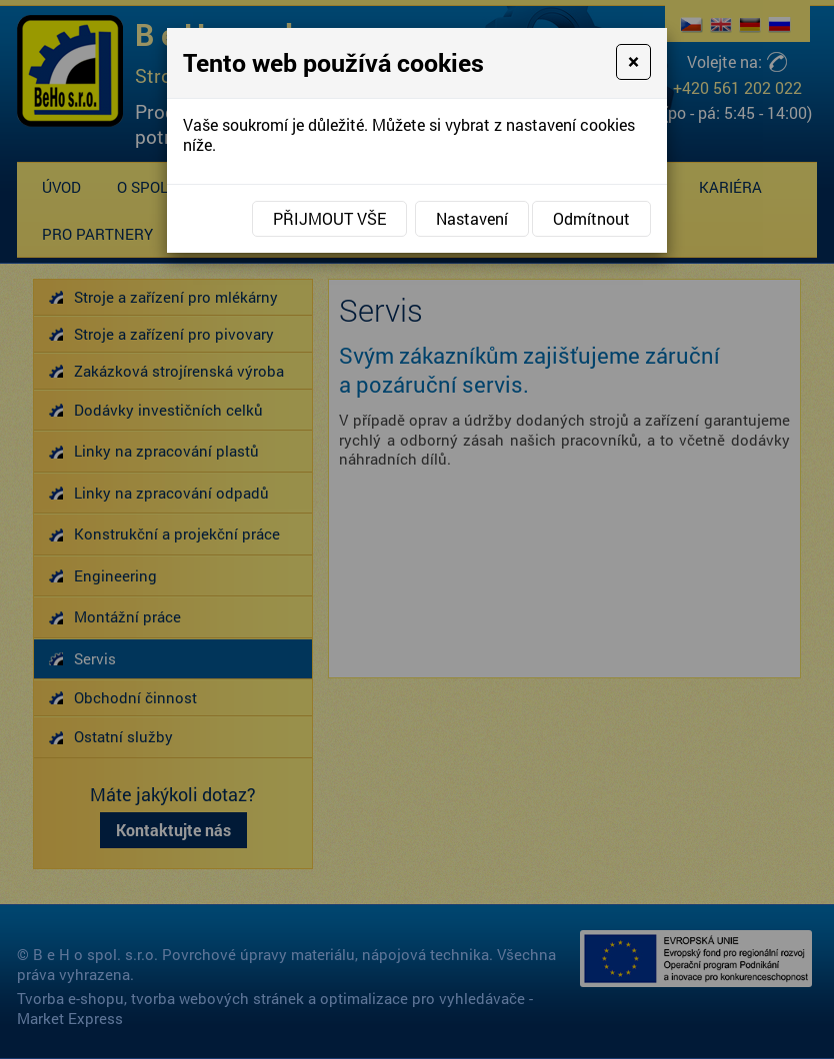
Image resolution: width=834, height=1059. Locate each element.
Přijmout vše (329, 218)
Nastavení (472, 218)
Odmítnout (591, 218)
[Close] (633, 62)
